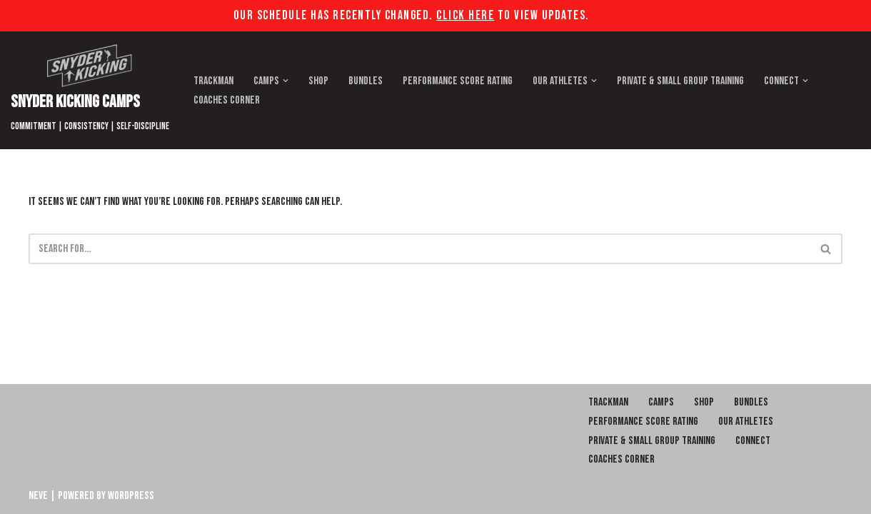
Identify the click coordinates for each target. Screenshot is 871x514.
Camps (661, 402)
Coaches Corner (226, 100)
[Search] (419, 248)
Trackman (213, 81)
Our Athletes (745, 421)
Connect (752, 441)
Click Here (465, 15)
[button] (285, 81)
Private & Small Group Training (680, 81)
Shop (318, 81)
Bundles (365, 81)
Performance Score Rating (458, 81)
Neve (38, 496)
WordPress (131, 496)
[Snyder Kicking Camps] (90, 90)
